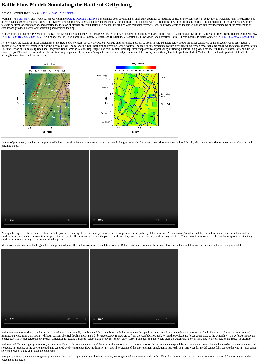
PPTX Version (66, 12)
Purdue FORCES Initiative (82, 18)
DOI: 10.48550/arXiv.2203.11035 (236, 36)
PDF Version (50, 12)
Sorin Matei (23, 18)
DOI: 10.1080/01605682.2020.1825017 (23, 36)
